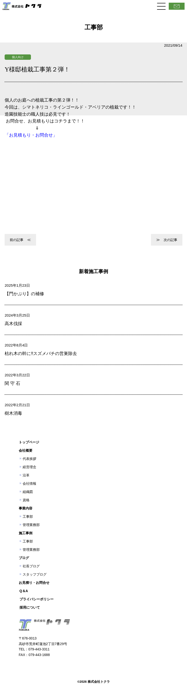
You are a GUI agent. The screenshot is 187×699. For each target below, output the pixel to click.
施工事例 (25, 533)
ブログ (24, 558)
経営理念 (29, 467)
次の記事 (170, 240)
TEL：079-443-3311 (34, 649)
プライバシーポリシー (36, 599)
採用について (29, 607)
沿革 (26, 475)
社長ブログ (31, 566)
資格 (26, 500)
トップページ (29, 442)
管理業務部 (31, 525)
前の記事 (16, 240)
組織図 (28, 492)
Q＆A (23, 591)
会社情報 (29, 483)
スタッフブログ (35, 574)
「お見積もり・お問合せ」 (31, 135)
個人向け (18, 57)
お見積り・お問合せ (34, 583)
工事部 (28, 516)
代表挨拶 (29, 459)
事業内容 (25, 508)
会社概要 (25, 450)
